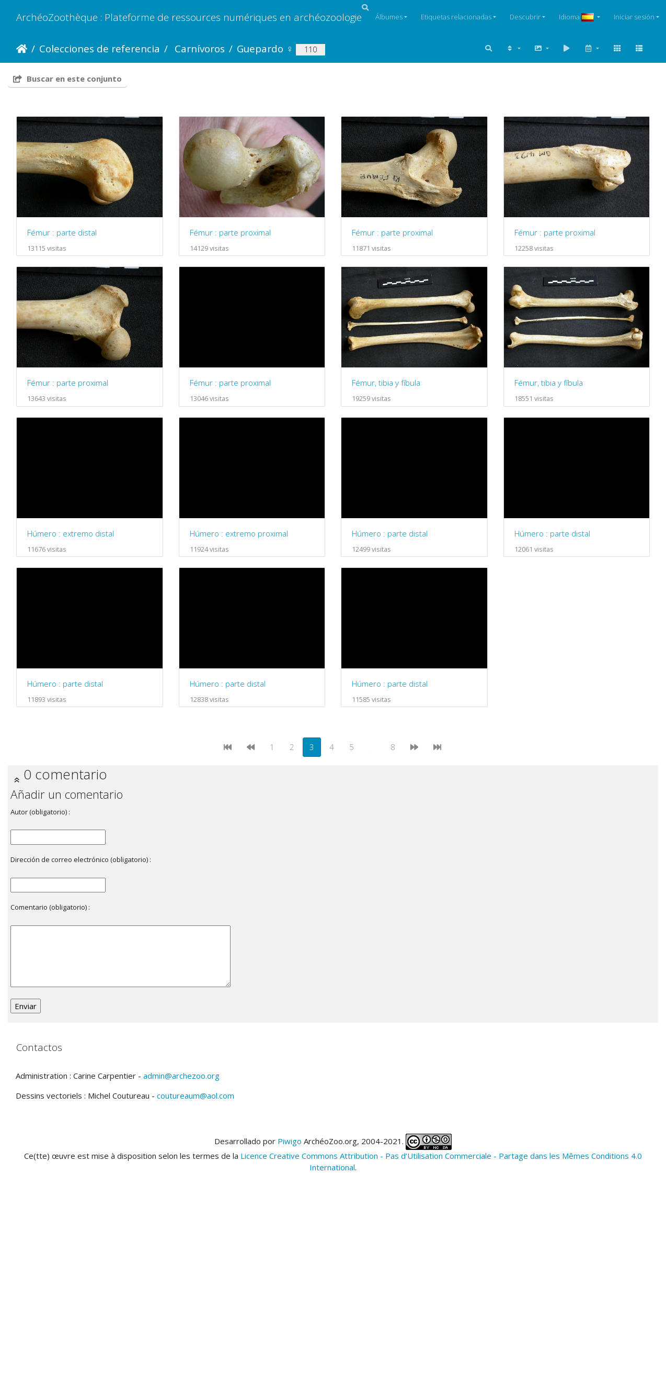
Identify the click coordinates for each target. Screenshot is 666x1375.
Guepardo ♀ (265, 48)
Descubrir (525, 16)
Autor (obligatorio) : (40, 966)
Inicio (21, 48)
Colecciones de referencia (99, 48)
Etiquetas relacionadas (456, 16)
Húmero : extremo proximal (76, 687)
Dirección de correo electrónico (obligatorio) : (80, 1014)
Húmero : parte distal (229, 687)
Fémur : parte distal (62, 233)
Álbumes (389, 16)
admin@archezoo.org (181, 1230)
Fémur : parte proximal (231, 233)
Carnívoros (198, 48)
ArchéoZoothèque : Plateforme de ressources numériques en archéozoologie (189, 17)
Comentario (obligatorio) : (50, 1062)
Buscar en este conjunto (67, 78)
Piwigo (290, 1295)
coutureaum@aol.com (195, 1250)
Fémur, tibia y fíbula (61, 536)
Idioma (577, 16)
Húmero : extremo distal (397, 536)
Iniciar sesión (634, 16)
